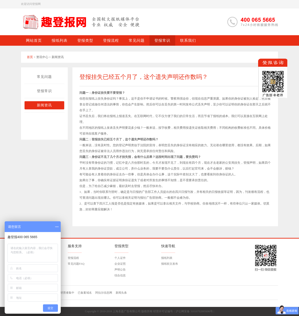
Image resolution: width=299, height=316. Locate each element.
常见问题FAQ (76, 263)
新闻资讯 (44, 105)
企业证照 (120, 263)
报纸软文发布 (169, 263)
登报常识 (44, 91)
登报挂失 (98, 139)
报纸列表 (166, 258)
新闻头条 (121, 292)
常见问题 (44, 77)
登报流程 (73, 258)
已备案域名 (85, 292)
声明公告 (120, 269)
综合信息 (120, 275)
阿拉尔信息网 (103, 292)
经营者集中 (67, 292)
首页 (30, 57)
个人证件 (120, 258)
